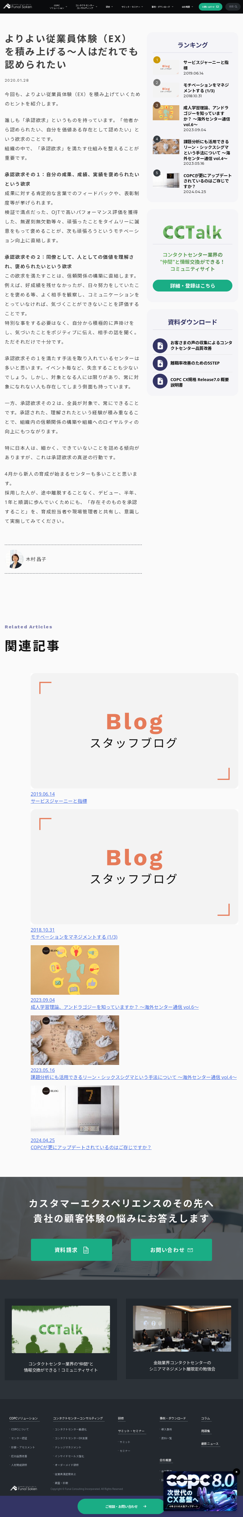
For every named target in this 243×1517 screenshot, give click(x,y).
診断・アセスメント (23, 1447)
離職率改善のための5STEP (195, 363)
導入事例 (166, 1429)
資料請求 (66, 1250)
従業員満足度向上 (65, 1474)
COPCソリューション (53, 6)
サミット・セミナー (127, 6)
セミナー (125, 1451)
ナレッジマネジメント (68, 1447)
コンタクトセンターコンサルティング (81, 6)
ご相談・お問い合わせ (121, 1506)
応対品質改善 (19, 1456)
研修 (104, 6)
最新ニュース (210, 1444)
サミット (125, 1442)
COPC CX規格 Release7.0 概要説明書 (199, 382)
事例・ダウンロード (157, 6)
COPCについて (20, 1429)
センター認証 (19, 1438)
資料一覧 (166, 1438)
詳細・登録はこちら (192, 285)
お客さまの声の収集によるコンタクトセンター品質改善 (201, 345)
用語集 (205, 1431)
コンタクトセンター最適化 (71, 1429)
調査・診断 (61, 1483)
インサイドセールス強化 (69, 1456)
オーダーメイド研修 (67, 1465)
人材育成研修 (19, 1465)
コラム (205, 1418)
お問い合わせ (205, 6)
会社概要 (182, 6)
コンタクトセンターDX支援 (71, 1438)
